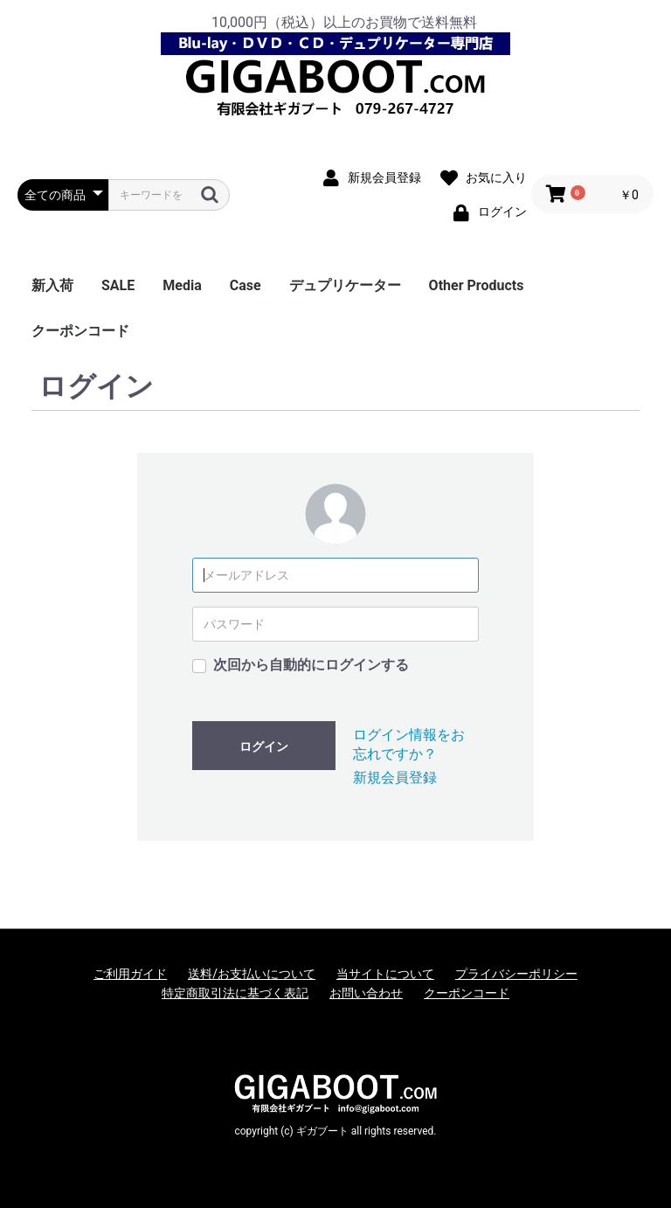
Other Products (476, 285)
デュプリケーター (345, 285)
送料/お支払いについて (251, 974)
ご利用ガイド (130, 974)
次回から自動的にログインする (311, 664)
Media (182, 285)
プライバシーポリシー (516, 974)
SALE (118, 285)
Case (245, 285)
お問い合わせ (366, 993)
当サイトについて (385, 974)
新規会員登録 (395, 777)
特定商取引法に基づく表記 (235, 993)
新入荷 (52, 285)
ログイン (263, 746)
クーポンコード (80, 331)
